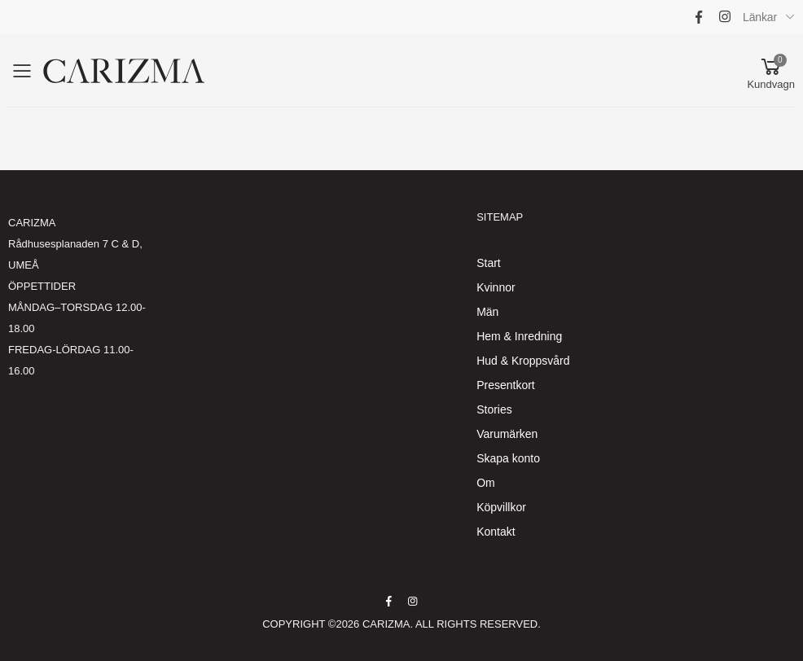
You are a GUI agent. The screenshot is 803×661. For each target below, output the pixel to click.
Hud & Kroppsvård (522, 360)
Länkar (760, 17)
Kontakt (495, 531)
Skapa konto (508, 458)
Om (485, 482)
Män (487, 311)
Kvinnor (495, 287)
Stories (494, 409)
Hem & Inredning (519, 336)
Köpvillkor (501, 507)
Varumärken (507, 433)
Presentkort (505, 385)
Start (488, 262)
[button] (771, 71)
